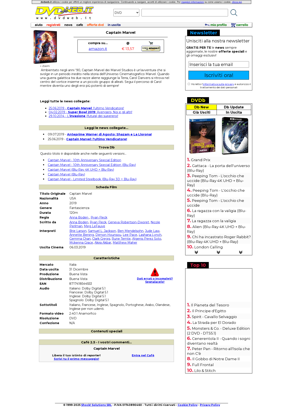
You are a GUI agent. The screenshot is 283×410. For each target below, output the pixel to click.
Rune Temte (121, 239)
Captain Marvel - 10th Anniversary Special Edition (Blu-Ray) (92, 165)
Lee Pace (130, 235)
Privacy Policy (210, 405)
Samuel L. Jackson (102, 231)
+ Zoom (45, 65)
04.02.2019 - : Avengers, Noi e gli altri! (90, 112)
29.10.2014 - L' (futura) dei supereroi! (83, 116)
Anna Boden (79, 217)
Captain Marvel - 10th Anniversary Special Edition (84, 160)
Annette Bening (81, 235)
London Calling (208, 247)
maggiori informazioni (192, 2)
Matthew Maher (125, 242)
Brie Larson (78, 231)
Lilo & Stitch (205, 370)
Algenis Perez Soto (146, 239)
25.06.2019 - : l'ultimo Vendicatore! (86, 108)
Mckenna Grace (81, 242)
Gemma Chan (80, 239)
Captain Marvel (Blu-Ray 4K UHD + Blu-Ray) (81, 170)
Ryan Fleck (99, 217)
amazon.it (98, 49)
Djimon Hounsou (108, 235)
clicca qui (237, 2)
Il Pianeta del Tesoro (210, 305)
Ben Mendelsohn (130, 231)
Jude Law (152, 231)
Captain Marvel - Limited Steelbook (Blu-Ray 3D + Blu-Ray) (92, 179)
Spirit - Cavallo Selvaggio (214, 317)
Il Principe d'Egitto (209, 311)
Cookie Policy (188, 405)
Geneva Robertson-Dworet (128, 222)
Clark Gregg (101, 239)
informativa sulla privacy (218, 84)
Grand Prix (200, 160)
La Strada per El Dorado (214, 322)
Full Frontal (203, 365)
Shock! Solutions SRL (96, 405)
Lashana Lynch (150, 235)
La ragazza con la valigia (214, 221)
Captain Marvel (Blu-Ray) (66, 174)
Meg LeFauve (94, 226)
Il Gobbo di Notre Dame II (216, 359)
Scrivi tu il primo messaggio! (76, 358)
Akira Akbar (103, 242)
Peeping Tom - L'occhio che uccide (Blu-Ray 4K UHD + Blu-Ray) (215, 180)
